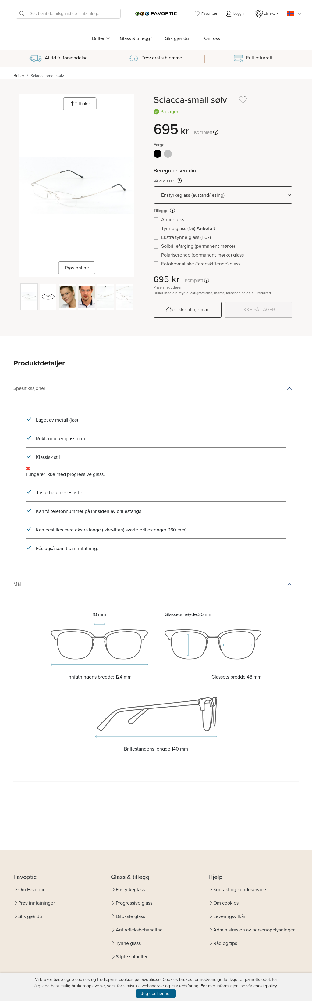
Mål (17, 584)
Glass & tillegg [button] (135, 38)
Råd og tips (225, 943)
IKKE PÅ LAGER (258, 309)
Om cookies (226, 902)
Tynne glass (128, 943)
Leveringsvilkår (229, 916)
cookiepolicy (265, 986)
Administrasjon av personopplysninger (254, 929)
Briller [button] (98, 38)
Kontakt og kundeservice (239, 889)
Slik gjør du (177, 38)
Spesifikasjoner (29, 388)
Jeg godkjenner (156, 993)
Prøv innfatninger (36, 902)
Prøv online (77, 267)
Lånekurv (267, 14)
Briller (18, 76)
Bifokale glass (130, 916)
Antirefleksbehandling (139, 929)
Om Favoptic (31, 889)
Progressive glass (134, 902)
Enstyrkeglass (130, 889)
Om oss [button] (212, 38)
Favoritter (205, 14)
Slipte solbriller (131, 956)
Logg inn (236, 14)
